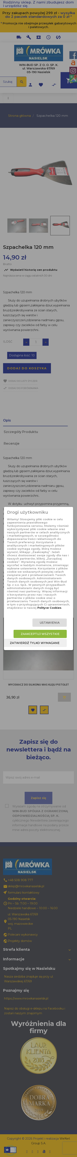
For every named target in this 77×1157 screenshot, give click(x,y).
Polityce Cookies (49, 607)
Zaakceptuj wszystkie (40, 634)
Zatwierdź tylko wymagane (35, 643)
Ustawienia (50, 622)
